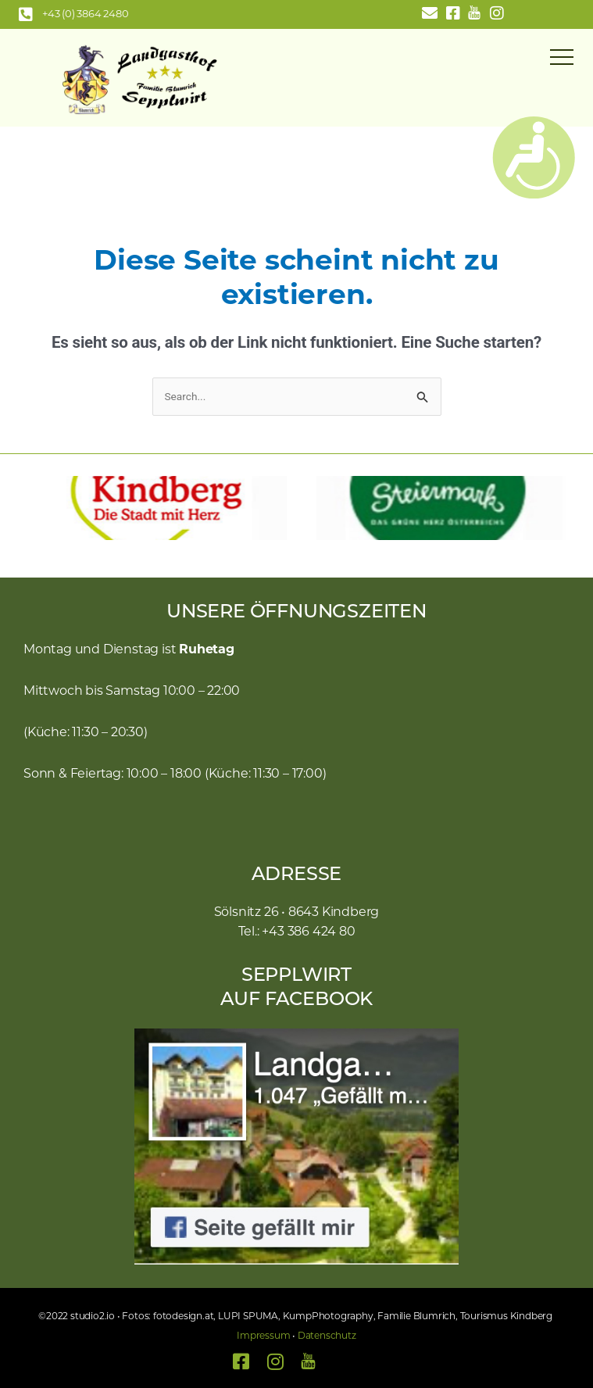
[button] (27, 508)
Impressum (263, 1336)
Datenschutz (327, 1336)
